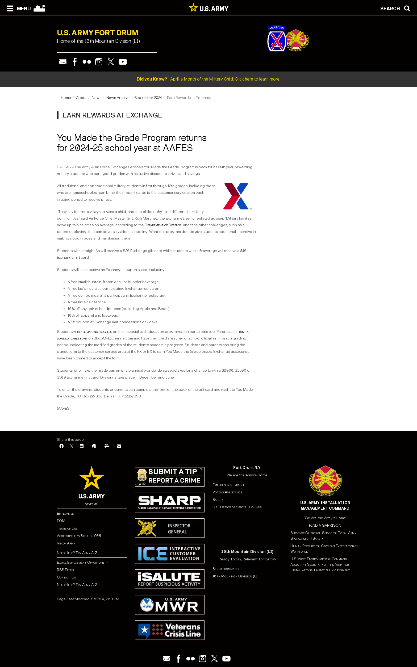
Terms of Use (67, 528)
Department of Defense (163, 225)
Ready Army (66, 543)
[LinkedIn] (81, 446)
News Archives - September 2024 (134, 97)
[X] (71, 446)
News (96, 97)
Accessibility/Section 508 (79, 536)
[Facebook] (61, 446)
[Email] (119, 446)
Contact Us (66, 577)
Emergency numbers (228, 485)
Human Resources (304, 546)
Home (66, 97)
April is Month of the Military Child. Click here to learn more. (208, 79)
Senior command (225, 569)
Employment (66, 513)
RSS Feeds (65, 570)
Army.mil (92, 504)
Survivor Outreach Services (313, 533)
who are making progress (92, 331)
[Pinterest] (94, 446)
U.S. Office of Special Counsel (237, 507)
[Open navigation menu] (17, 8)
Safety (218, 499)
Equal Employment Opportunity (82, 562)
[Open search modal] (396, 8)
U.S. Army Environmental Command (318, 559)
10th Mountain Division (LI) (235, 576)
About (81, 97)
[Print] (106, 446)
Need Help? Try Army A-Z (77, 553)
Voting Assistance (227, 492)
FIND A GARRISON (325, 525)
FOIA (61, 521)
